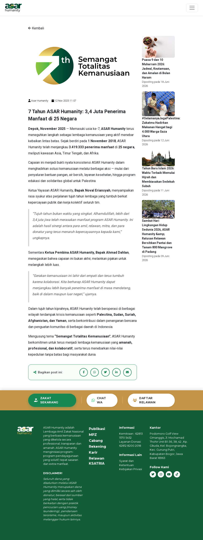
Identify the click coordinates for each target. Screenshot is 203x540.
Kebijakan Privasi (130, 469)
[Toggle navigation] (192, 8)
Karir (93, 452)
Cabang (96, 441)
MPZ (93, 435)
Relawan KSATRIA (96, 460)
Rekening (97, 447)
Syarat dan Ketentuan (126, 463)
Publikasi (97, 429)
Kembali (36, 28)
